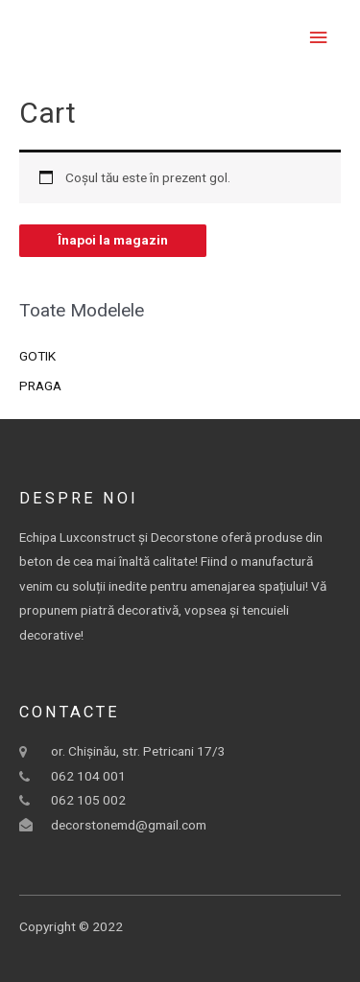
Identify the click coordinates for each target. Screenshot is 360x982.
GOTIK (37, 355)
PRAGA (40, 385)
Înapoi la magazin (113, 239)
